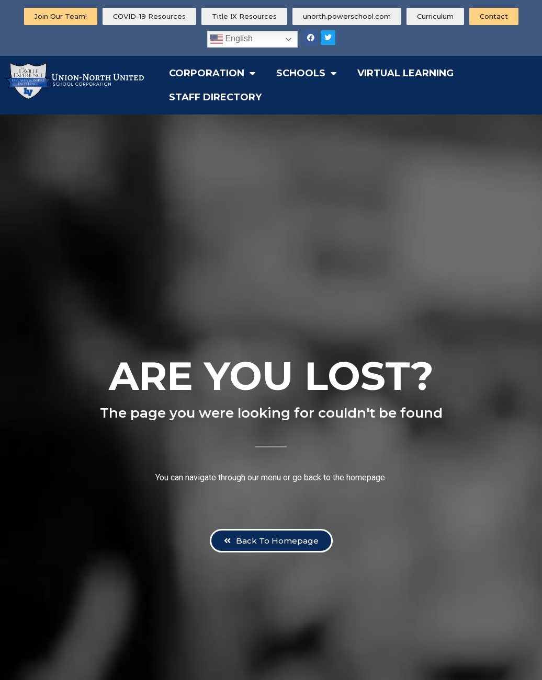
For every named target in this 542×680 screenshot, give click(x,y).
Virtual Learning (405, 73)
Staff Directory (215, 97)
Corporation (212, 73)
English (231, 39)
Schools (306, 73)
